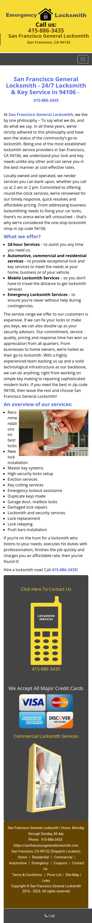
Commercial (63, 857)
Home (22, 857)
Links (46, 881)
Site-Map (72, 875)
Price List (54, 875)
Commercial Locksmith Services (46, 736)
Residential (40, 857)
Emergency (40, 863)
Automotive (18, 863)
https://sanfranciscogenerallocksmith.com (45, 845)
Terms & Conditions (27, 875)
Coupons (60, 863)
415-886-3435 (46, 30)
